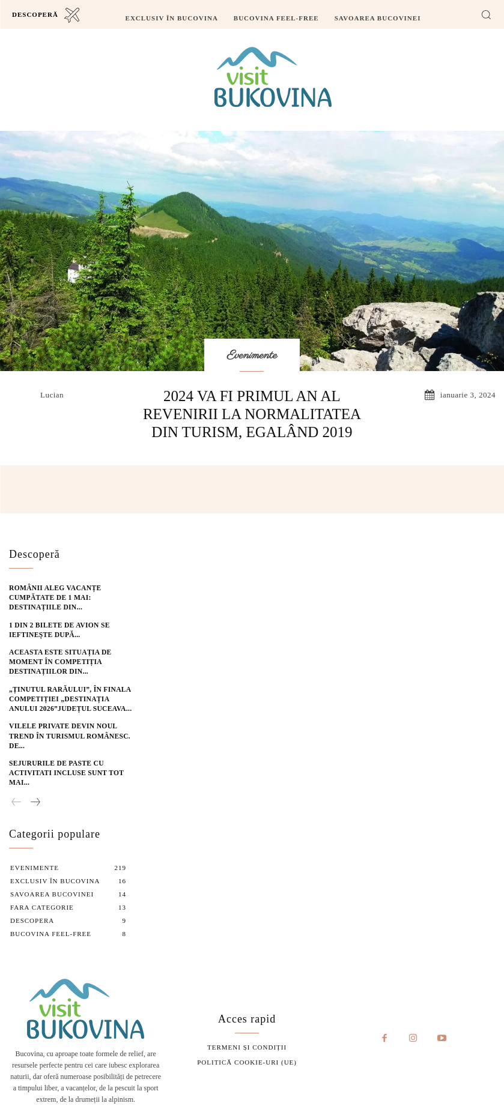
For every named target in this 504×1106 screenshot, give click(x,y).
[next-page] (35, 781)
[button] (486, 14)
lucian (52, 394)
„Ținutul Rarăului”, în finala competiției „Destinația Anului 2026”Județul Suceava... (68, 691)
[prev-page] (16, 781)
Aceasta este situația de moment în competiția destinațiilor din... (55, 656)
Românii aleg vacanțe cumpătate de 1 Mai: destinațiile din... (51, 594)
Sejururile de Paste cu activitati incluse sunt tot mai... (61, 753)
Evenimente (252, 356)
